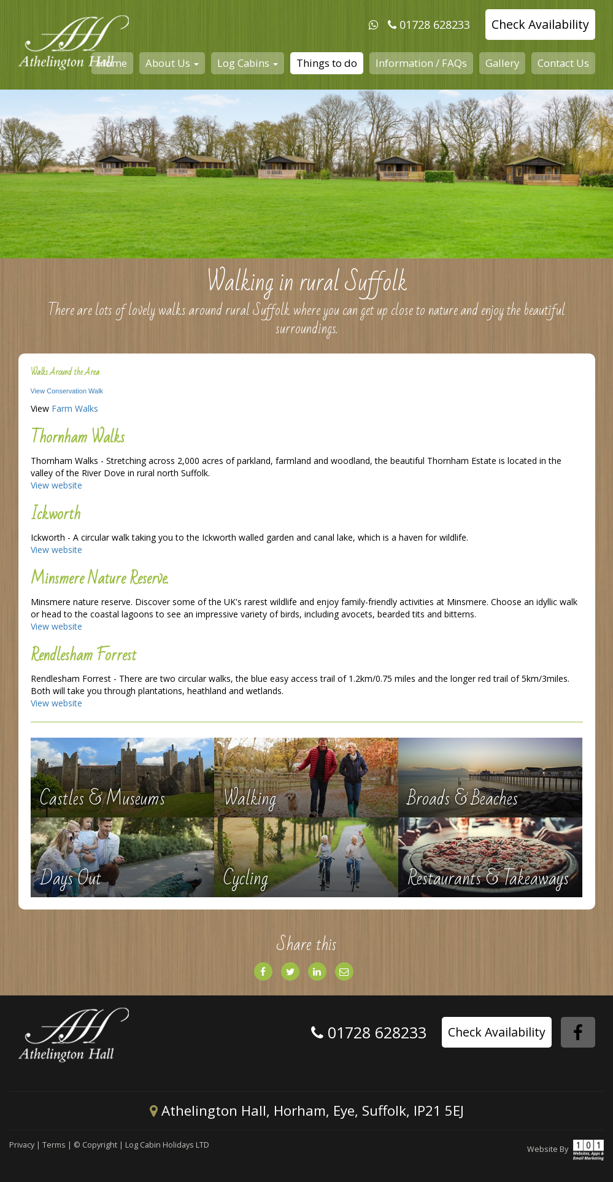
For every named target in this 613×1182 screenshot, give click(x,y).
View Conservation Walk (67, 391)
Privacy (21, 1145)
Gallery (502, 63)
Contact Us (563, 63)
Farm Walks (75, 408)
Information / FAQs (421, 63)
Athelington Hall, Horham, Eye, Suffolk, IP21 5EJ (307, 1110)
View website (56, 485)
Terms (54, 1145)
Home (112, 63)
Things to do (326, 63)
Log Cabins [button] (247, 63)
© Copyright (95, 1145)
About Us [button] (172, 63)
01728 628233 (434, 24)
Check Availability (540, 24)
